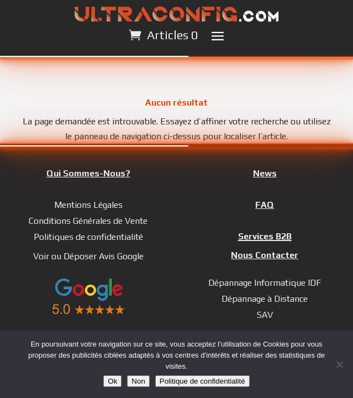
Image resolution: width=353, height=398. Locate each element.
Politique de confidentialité (202, 381)
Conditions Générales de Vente (88, 221)
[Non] (339, 364)
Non (138, 381)
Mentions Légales (88, 205)
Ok (112, 381)
